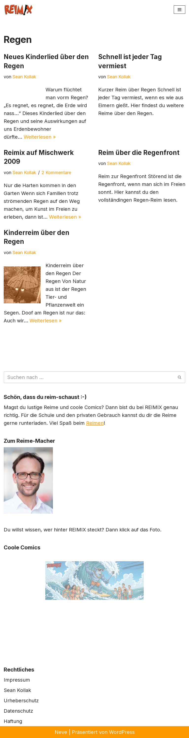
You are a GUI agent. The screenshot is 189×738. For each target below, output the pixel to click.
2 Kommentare (56, 172)
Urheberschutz (21, 701)
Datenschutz (18, 711)
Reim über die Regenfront (138, 152)
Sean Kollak (24, 76)
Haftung (13, 721)
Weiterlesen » (40, 137)
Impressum (17, 680)
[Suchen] (89, 377)
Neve (61, 732)
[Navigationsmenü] (179, 9)
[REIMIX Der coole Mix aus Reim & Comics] (18, 9)
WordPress (122, 732)
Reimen (95, 423)
